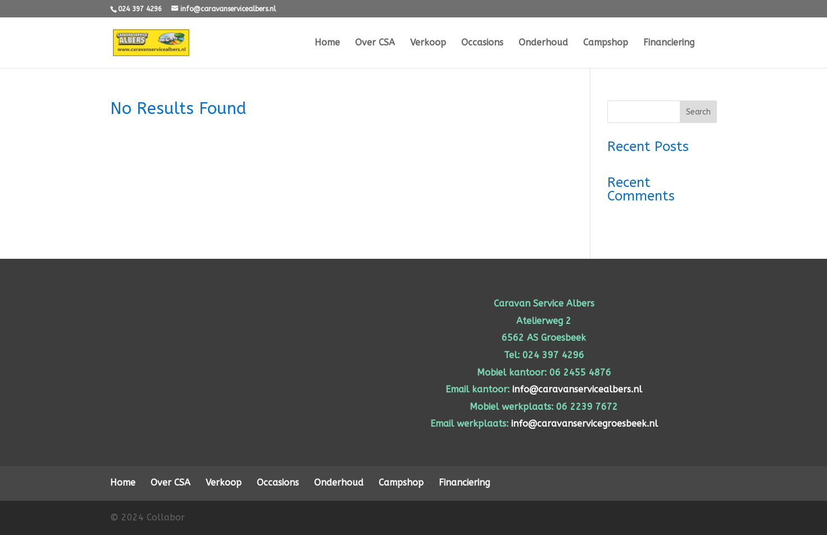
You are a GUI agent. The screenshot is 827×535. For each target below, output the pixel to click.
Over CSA (375, 43)
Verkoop (428, 43)
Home (327, 43)
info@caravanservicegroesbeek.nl (584, 423)
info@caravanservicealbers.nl (577, 389)
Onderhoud (543, 43)
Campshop (605, 43)
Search (698, 112)
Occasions (482, 43)
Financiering (668, 43)
